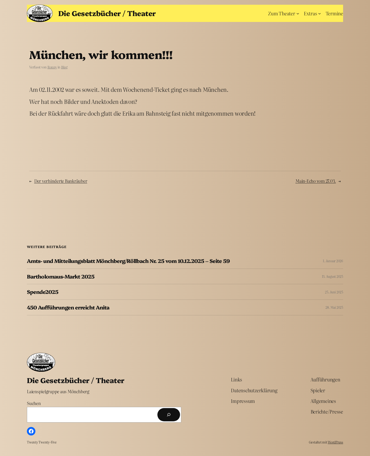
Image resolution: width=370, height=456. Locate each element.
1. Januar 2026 (333, 260)
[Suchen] (168, 414)
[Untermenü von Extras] (319, 13)
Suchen (34, 403)
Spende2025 (42, 292)
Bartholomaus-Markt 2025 (60, 276)
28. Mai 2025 (334, 307)
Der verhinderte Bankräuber (60, 181)
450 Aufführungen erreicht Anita (68, 307)
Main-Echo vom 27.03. (315, 181)
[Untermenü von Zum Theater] (297, 13)
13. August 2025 (332, 276)
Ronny (52, 67)
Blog (64, 67)
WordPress (335, 442)
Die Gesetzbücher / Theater (107, 13)
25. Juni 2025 (334, 292)
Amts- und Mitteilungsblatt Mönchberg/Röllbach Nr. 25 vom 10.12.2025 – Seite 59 (128, 261)
